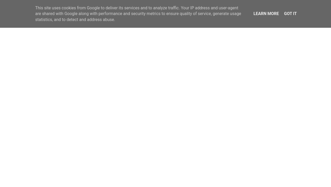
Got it (290, 13)
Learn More (266, 13)
